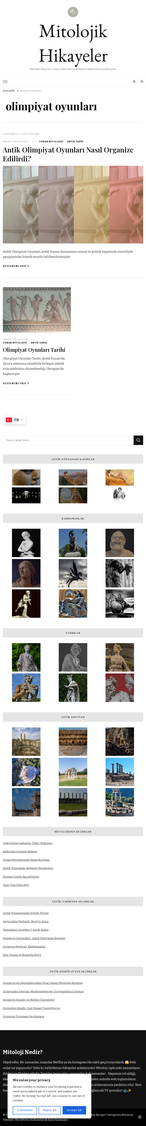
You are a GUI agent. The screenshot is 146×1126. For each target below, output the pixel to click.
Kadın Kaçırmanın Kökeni (20, 851)
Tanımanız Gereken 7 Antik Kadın (25, 929)
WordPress (22, 1119)
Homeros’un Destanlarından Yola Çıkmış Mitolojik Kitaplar (43, 983)
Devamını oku (16, 266)
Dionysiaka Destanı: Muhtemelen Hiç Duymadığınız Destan (43, 991)
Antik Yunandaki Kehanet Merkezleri (28, 868)
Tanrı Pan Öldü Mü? (16, 885)
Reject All (50, 1110)
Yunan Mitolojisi (51, 141)
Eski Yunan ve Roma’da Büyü (22, 955)
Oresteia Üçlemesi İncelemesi (23, 1016)
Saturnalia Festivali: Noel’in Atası (26, 921)
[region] (49, 1096)
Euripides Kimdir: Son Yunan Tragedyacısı (31, 1008)
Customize (25, 1110)
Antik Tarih (75, 141)
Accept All (74, 1110)
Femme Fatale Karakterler (21, 876)
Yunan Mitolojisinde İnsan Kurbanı (26, 860)
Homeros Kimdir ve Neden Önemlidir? (29, 999)
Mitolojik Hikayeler (73, 42)
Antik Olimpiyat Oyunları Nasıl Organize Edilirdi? (69, 154)
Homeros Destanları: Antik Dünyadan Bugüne (34, 938)
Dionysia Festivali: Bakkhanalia (24, 946)
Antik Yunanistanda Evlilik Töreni (26, 913)
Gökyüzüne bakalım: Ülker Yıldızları (28, 843)
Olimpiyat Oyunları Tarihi (35, 349)
